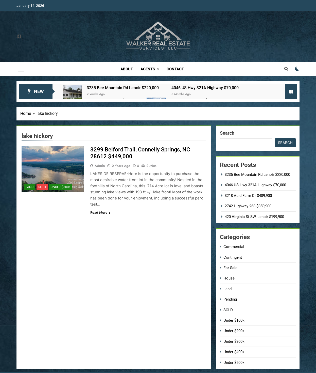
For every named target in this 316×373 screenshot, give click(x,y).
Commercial (233, 246)
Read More (100, 212)
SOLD (42, 187)
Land (29, 187)
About (126, 69)
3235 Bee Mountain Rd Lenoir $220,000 (123, 87)
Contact (175, 69)
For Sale (230, 268)
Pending (230, 299)
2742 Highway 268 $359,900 (248, 206)
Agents (148, 69)
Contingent (232, 257)
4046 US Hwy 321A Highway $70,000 (205, 87)
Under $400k (233, 352)
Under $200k (233, 331)
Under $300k (233, 341)
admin (100, 165)
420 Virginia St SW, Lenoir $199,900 (254, 216)
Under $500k (61, 187)
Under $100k (233, 320)
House (229, 278)
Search (227, 133)
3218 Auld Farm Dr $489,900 (248, 195)
